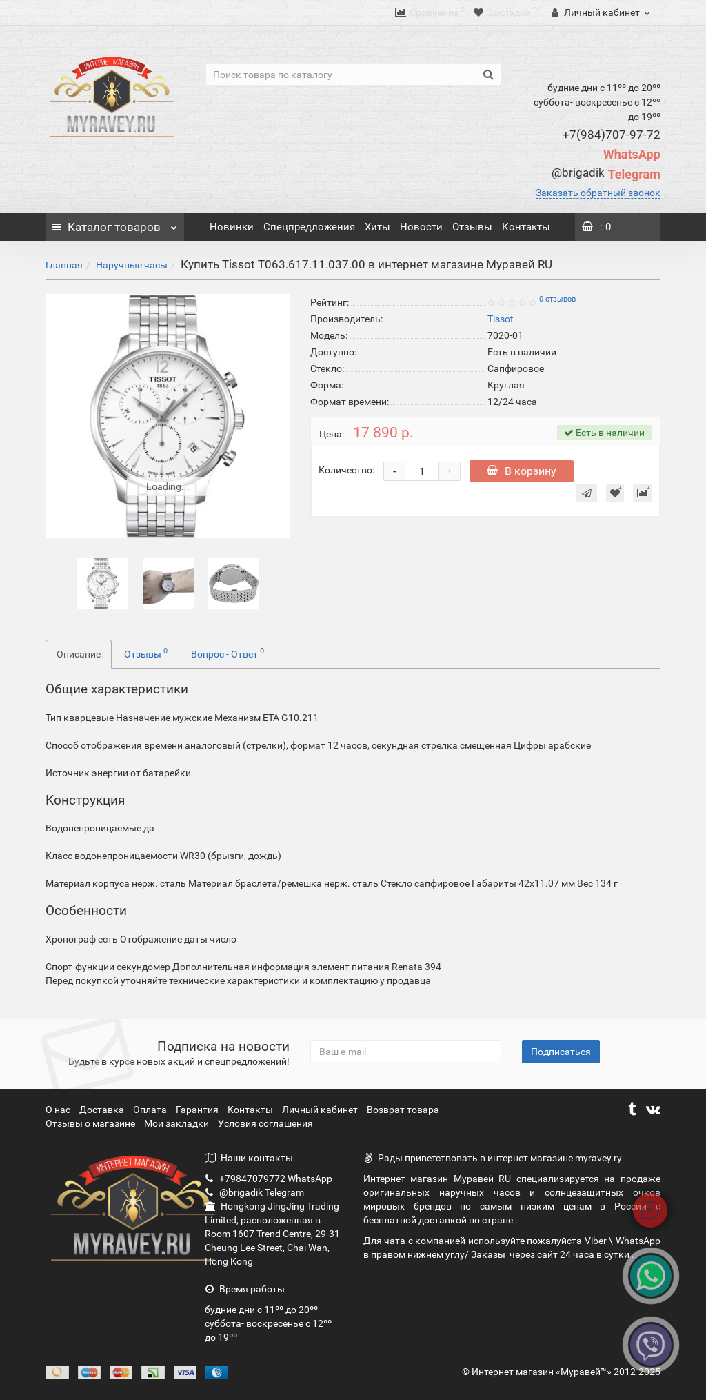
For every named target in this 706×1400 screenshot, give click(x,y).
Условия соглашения (265, 1123)
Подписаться (561, 1051)
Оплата (151, 1109)
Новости (421, 227)
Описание (79, 654)
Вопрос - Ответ (227, 653)
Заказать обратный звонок (598, 192)
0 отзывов (557, 299)
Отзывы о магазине (91, 1123)
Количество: (346, 469)
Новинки (232, 227)
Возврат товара (403, 1109)
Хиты (377, 227)
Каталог (114, 223)
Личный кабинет (321, 1109)
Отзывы (472, 227)
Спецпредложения (309, 227)
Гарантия (198, 1109)
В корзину (521, 470)
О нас (59, 1109)
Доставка (102, 1109)
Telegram (606, 174)
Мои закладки (176, 1123)
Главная (64, 264)
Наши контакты (249, 1157)
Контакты (526, 227)
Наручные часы (132, 264)
